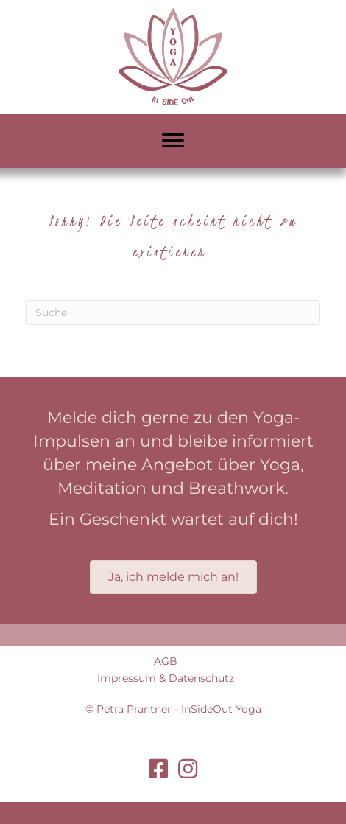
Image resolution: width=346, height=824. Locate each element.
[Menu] (173, 140)
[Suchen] (173, 312)
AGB (165, 661)
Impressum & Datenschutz (165, 678)
